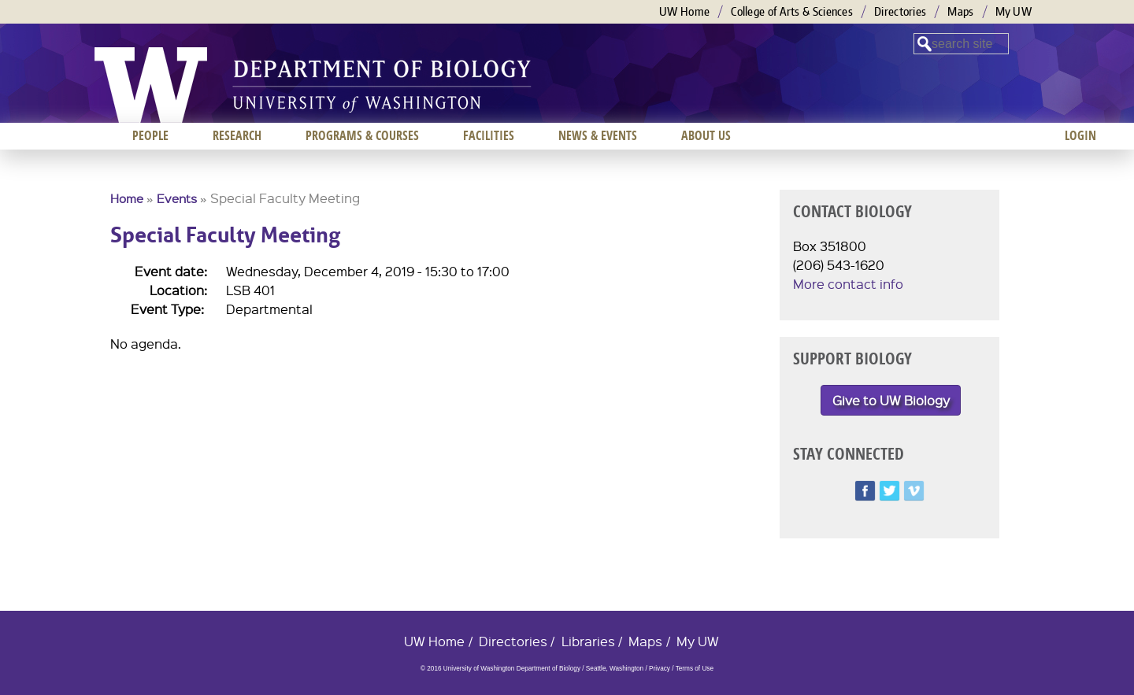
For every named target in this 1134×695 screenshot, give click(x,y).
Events (177, 198)
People (150, 135)
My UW (1013, 11)
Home (126, 198)
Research (237, 135)
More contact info (848, 283)
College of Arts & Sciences (792, 11)
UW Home (684, 11)
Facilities (488, 135)
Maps (960, 11)
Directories (900, 11)
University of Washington (150, 85)
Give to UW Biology (891, 400)
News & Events (597, 135)
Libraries (588, 641)
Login (1080, 135)
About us (706, 135)
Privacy (659, 668)
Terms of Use (694, 668)
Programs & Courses (362, 135)
